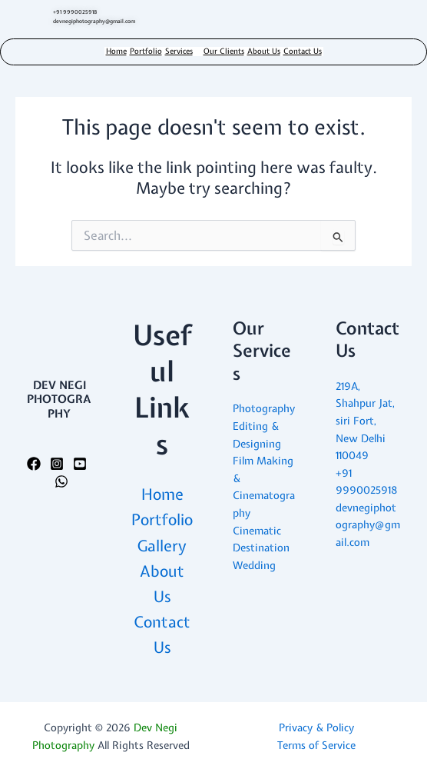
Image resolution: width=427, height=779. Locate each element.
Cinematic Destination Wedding (261, 548)
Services (179, 51)
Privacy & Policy (316, 727)
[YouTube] (80, 464)
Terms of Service (316, 745)
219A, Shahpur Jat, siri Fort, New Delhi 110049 (365, 420)
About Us (263, 51)
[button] (183, 51)
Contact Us (302, 51)
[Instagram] (57, 464)
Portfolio (146, 51)
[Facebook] (34, 464)
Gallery (162, 545)
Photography (264, 408)
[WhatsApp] (61, 481)
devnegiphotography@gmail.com (368, 525)
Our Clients (224, 51)
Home (116, 51)
